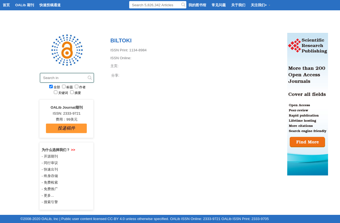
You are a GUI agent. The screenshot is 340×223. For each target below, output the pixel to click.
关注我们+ (261, 5)
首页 (6, 5)
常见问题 (219, 5)
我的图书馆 (197, 5)
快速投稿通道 (50, 5)
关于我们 (238, 5)
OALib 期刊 (24, 5)
